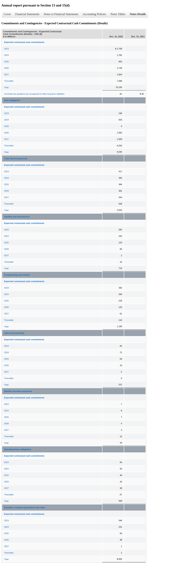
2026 (6, 68)
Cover (7, 14)
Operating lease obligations (17, 449)
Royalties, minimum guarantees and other (24, 507)
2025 (6, 62)
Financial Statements (27, 14)
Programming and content (17, 275)
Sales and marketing (14, 333)
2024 (6, 55)
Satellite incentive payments (18, 391)
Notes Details (138, 14)
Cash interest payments (15, 158)
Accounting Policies (94, 14)
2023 (6, 49)
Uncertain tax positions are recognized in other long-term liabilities (34, 94)
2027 (6, 74)
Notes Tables (118, 14)
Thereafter (9, 81)
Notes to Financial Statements (61, 14)
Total (6, 87)
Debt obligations (12, 100)
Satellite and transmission (17, 217)
